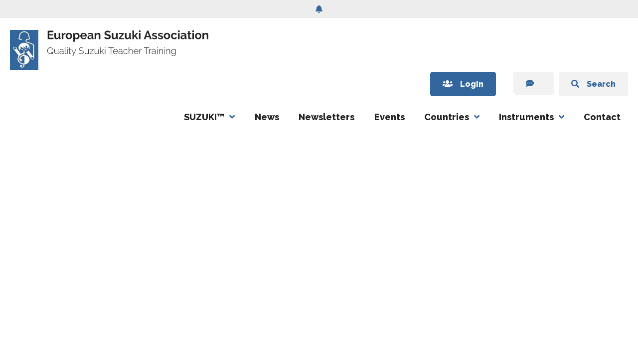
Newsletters (326, 117)
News (267, 117)
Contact (602, 117)
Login (463, 84)
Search (593, 84)
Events (389, 117)
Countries (446, 117)
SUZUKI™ (204, 117)
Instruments (526, 117)
